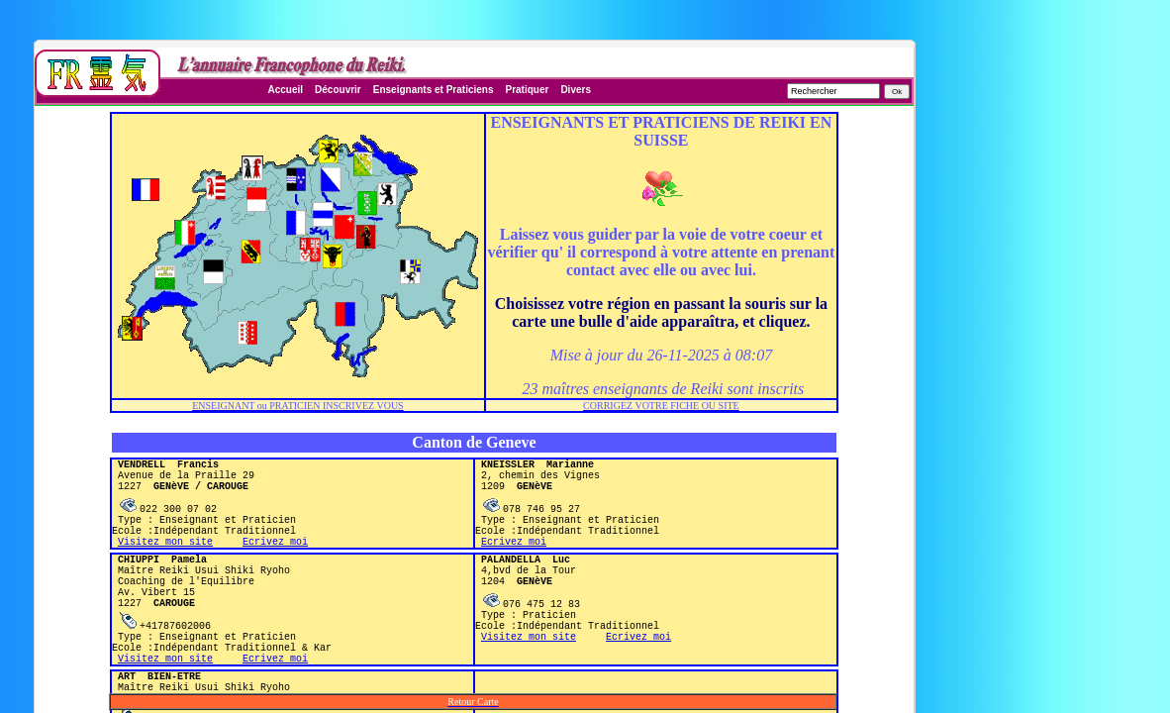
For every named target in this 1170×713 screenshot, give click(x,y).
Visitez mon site (165, 558)
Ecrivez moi (275, 558)
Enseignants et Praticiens (433, 89)
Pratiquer (526, 89)
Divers (575, 89)
